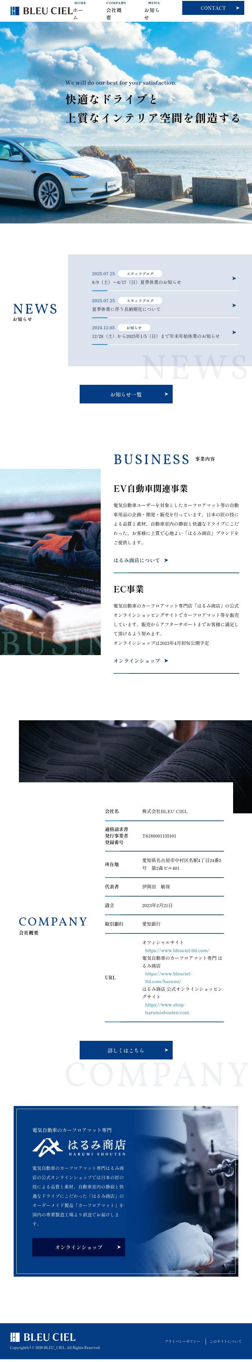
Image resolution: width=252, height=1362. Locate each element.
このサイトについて (225, 1343)
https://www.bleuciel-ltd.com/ (178, 953)
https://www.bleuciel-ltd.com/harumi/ (168, 980)
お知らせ (154, 11)
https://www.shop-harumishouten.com (167, 1011)
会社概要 (116, 11)
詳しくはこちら (126, 1053)
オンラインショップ (137, 663)
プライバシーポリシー (180, 1343)
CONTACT (213, 8)
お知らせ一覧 (126, 396)
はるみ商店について (137, 562)
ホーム (80, 11)
